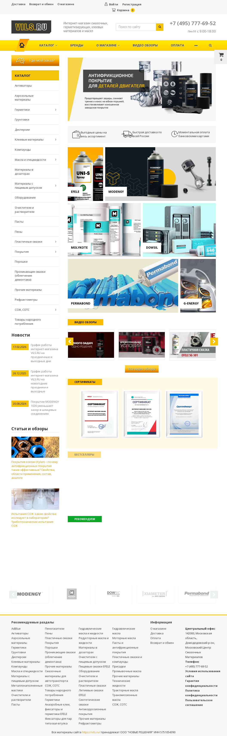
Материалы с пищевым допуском (33, 186)
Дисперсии (22, 130)
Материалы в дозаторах (24, 172)
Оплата (177, 45)
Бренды (76, 45)
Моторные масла (124, 638)
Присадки (119, 666)
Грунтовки (22, 119)
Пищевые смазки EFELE (94, 666)
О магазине (65, 4)
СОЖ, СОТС (33, 310)
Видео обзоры (145, 45)
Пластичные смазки (33, 241)
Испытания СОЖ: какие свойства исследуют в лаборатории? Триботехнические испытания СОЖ (33, 520)
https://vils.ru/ (91, 732)
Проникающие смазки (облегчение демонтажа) (30, 276)
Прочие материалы (28, 290)
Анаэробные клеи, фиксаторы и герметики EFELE (57, 709)
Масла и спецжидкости (33, 159)
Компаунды (23, 149)
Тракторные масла (125, 690)
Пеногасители (54, 628)
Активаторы (23, 85)
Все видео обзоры (141, 369)
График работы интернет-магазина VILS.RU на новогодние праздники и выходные (44, 381)
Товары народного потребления (28, 322)
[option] (142, 89)
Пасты (19, 221)
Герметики (33, 109)
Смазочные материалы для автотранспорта (56, 675)
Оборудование (25, 197)
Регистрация (131, 4)
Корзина (123, 10)
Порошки (21, 261)
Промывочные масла (126, 671)
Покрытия (33, 251)
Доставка (18, 4)
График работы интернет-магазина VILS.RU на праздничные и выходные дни (44, 353)
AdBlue (16, 628)
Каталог (48, 45)
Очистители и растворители (24, 210)
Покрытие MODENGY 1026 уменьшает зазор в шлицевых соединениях (45, 408)
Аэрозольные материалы (24, 98)
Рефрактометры (26, 299)
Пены (18, 232)
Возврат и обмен (41, 4)
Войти (113, 4)
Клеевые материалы (33, 139)
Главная (24, 43)
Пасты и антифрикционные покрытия (125, 647)
